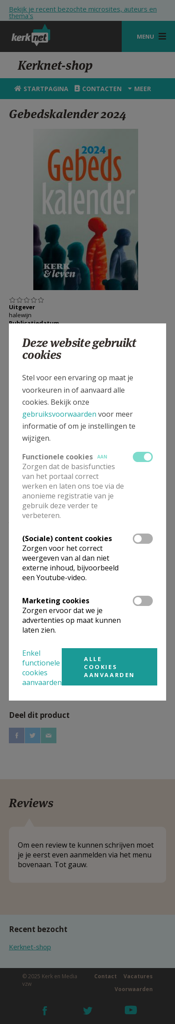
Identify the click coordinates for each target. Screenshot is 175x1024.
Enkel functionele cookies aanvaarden (42, 667)
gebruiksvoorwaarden (59, 414)
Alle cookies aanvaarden (109, 667)
